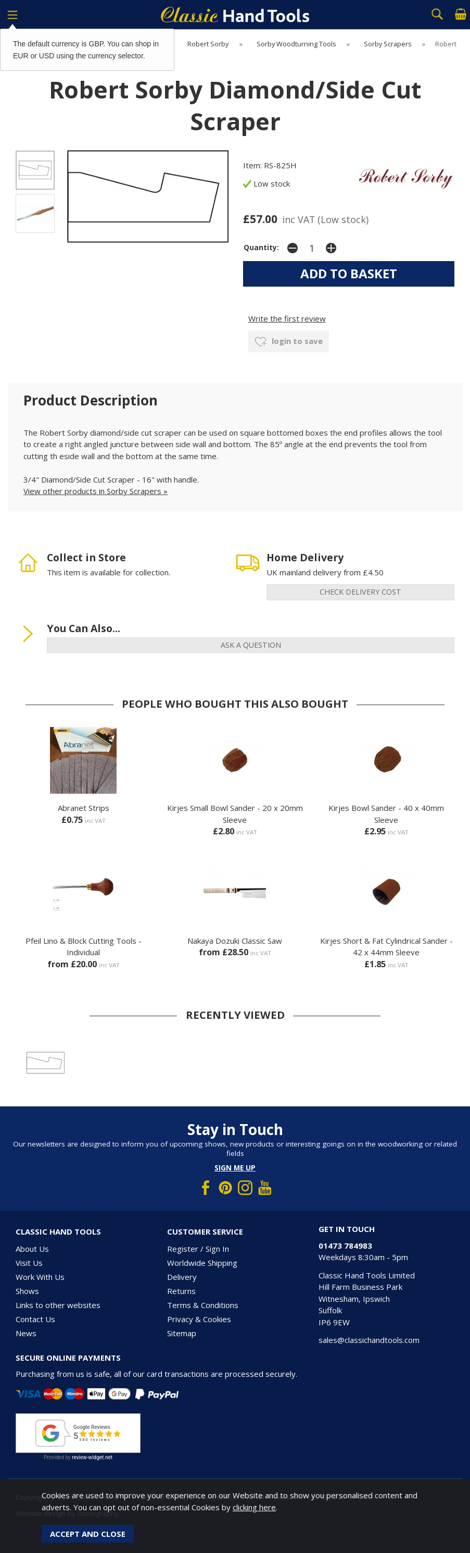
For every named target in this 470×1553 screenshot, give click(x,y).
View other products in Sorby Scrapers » (95, 491)
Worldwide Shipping (202, 1263)
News (26, 1333)
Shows (27, 1291)
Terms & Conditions (202, 1305)
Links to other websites (58, 1305)
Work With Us (40, 1277)
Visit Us (29, 1263)
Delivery (182, 1277)
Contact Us (35, 1319)
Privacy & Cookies (199, 1319)
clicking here (254, 1507)
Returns (181, 1291)
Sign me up (235, 1168)
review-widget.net (92, 1457)
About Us (32, 1248)
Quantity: (261, 247)
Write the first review (287, 318)
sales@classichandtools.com (369, 1340)
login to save (289, 342)
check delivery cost (360, 592)
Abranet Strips (83, 808)
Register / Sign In (198, 1248)
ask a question (251, 645)
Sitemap (181, 1333)
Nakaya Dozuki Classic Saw (234, 940)
